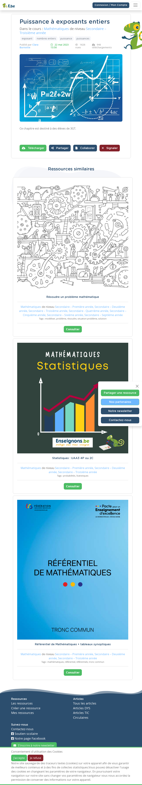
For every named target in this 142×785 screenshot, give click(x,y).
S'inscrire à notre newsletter (33, 745)
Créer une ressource (25, 708)
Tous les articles (84, 703)
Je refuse (35, 758)
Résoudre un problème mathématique (72, 297)
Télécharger (33, 148)
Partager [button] (59, 148)
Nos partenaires (120, 401)
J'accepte (19, 758)
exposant (27, 38)
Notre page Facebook (28, 738)
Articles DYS (81, 708)
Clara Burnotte (29, 46)
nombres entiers (46, 38)
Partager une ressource (120, 392)
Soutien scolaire (24, 734)
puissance (66, 38)
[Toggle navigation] (135, 5)
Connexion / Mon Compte (111, 5)
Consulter (73, 329)
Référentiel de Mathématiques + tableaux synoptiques (73, 644)
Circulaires (80, 718)
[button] (85, 148)
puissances (83, 38)
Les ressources (22, 703)
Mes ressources (22, 713)
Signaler (110, 148)
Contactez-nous (120, 420)
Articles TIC (81, 713)
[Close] (137, 386)
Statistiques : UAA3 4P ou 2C (72, 458)
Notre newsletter (120, 411)
